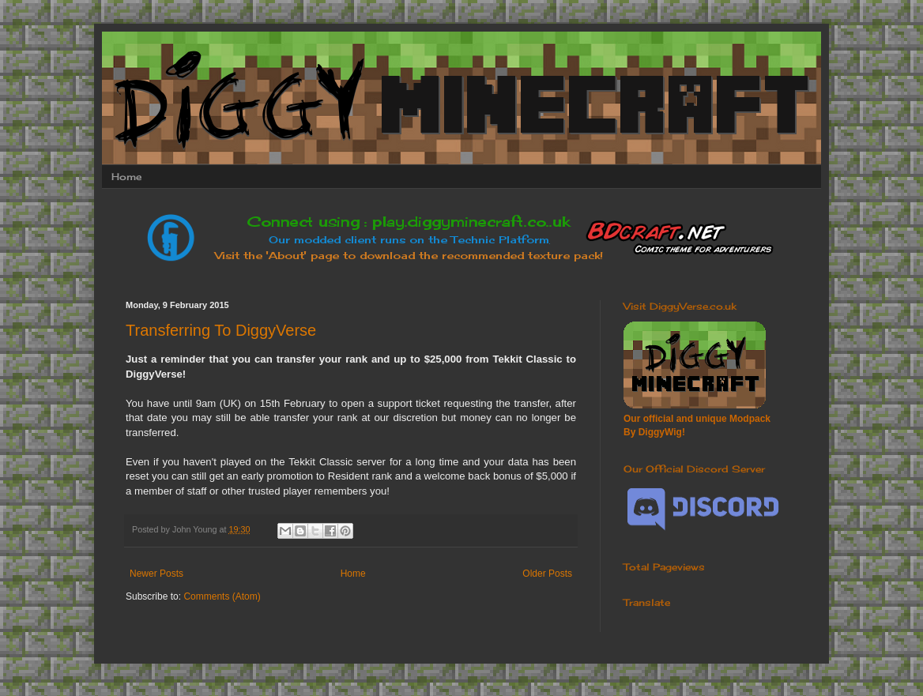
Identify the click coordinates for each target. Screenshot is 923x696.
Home (126, 176)
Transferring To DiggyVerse (221, 330)
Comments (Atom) (221, 596)
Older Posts (547, 573)
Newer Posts (156, 573)
